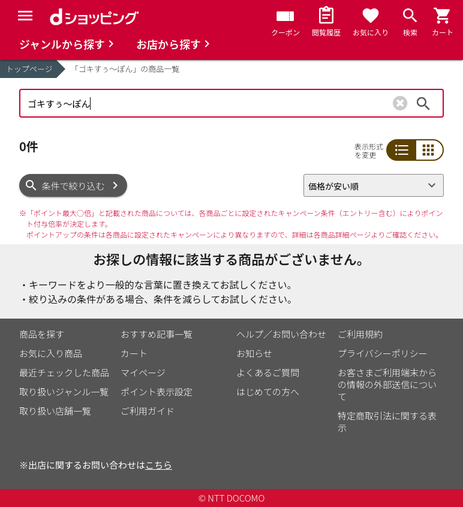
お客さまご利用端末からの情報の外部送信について (387, 384)
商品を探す (41, 334)
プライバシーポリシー (383, 353)
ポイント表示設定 (157, 391)
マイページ (143, 372)
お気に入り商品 (50, 353)
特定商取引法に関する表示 (387, 421)
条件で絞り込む (73, 185)
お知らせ (254, 353)
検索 (423, 103)
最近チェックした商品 (64, 372)
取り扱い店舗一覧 (55, 410)
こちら (158, 464)
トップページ (29, 68)
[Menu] (25, 15)
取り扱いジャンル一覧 (64, 391)
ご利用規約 (360, 334)
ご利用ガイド (148, 410)
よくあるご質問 (267, 372)
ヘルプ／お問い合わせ (281, 334)
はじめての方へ (267, 391)
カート (134, 353)
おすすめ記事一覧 (157, 334)
